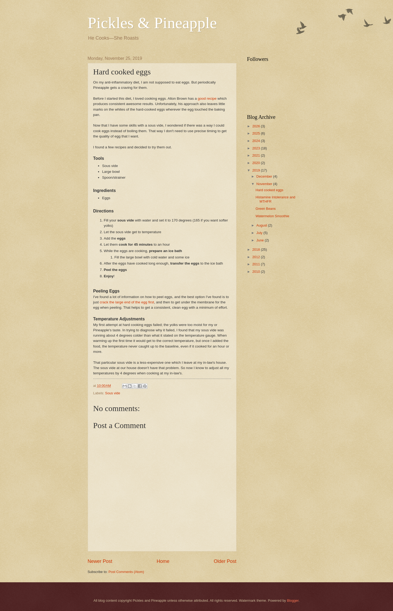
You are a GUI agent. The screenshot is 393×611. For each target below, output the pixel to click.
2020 (256, 163)
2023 (256, 148)
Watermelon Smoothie (272, 216)
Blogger (293, 600)
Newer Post (100, 561)
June (260, 240)
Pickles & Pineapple (152, 23)
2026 (256, 126)
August (262, 225)
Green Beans (266, 209)
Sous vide (112, 393)
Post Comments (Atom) (126, 572)
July (259, 233)
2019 (256, 170)
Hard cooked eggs (270, 190)
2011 (256, 264)
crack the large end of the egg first (127, 302)
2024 (256, 141)
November (264, 184)
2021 (256, 155)
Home (163, 561)
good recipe (207, 99)
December (264, 176)
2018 (256, 250)
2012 (256, 257)
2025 (256, 133)
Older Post (225, 561)
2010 (256, 272)
